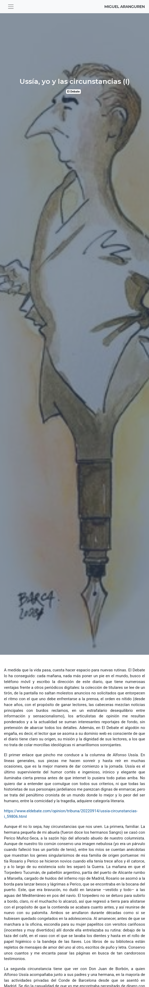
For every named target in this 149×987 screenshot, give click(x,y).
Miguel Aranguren (124, 6)
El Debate (73, 91)
